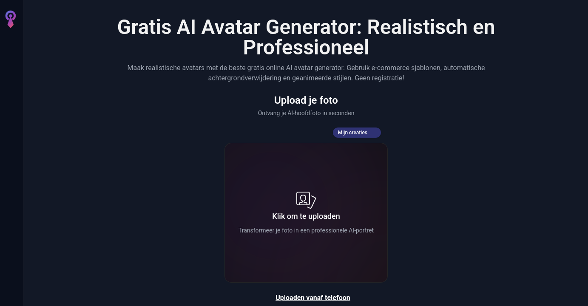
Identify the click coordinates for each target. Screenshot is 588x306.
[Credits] (10, 255)
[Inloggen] (10, 292)
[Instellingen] (10, 275)
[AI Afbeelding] (10, 68)
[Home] (10, 44)
